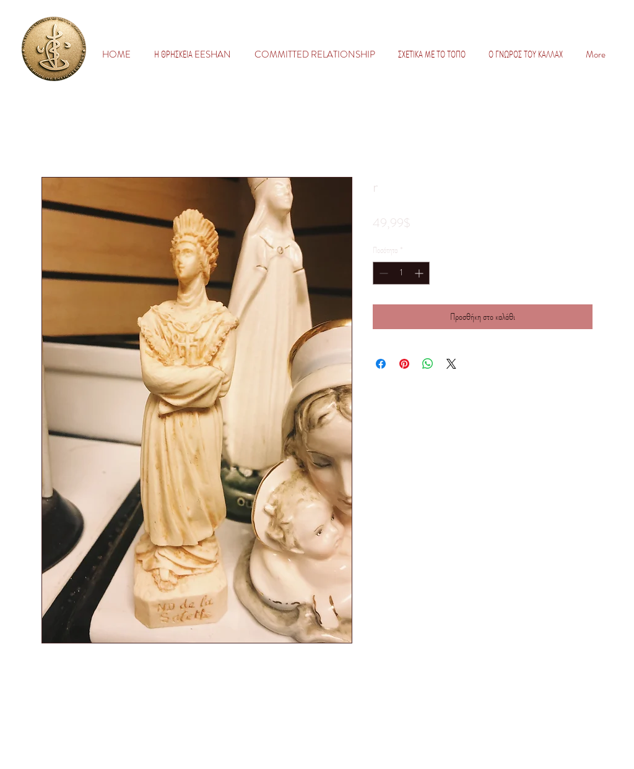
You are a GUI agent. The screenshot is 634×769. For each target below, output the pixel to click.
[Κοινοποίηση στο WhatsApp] (427, 363)
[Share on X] (451, 363)
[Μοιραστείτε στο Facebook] (380, 363)
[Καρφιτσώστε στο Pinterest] (404, 363)
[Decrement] (382, 273)
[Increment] (420, 273)
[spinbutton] (401, 273)
